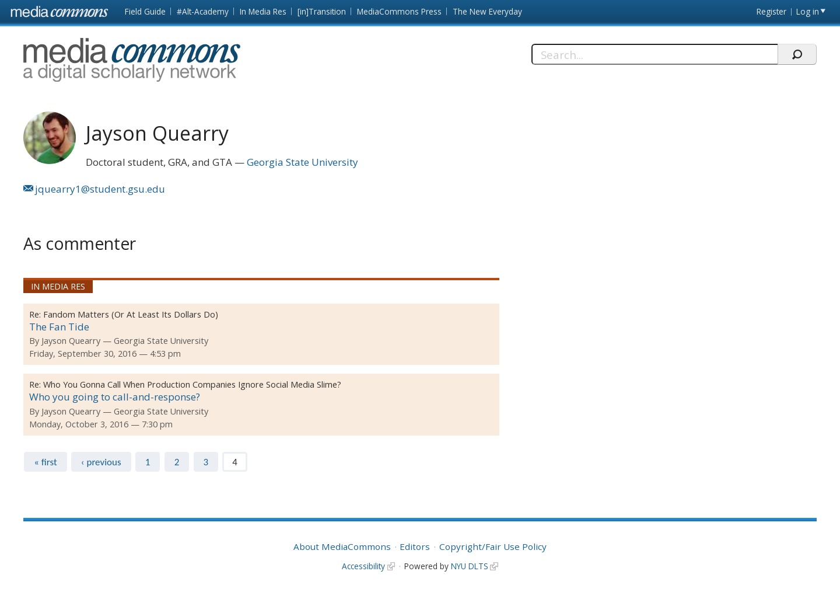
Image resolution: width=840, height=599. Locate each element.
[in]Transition (322, 11)
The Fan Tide (59, 326)
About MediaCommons (342, 546)
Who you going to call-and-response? (114, 396)
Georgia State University (302, 162)
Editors (415, 546)
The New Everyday (487, 11)
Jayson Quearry (70, 340)
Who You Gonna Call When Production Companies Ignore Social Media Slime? (192, 384)
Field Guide (145, 11)
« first (45, 462)
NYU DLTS (469, 566)
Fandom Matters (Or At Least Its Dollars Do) (130, 314)
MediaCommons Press (399, 11)
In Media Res (263, 11)
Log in (807, 11)
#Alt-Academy (203, 11)
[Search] (654, 54)
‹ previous (101, 462)
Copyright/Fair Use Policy (493, 546)
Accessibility (363, 566)
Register (771, 11)
